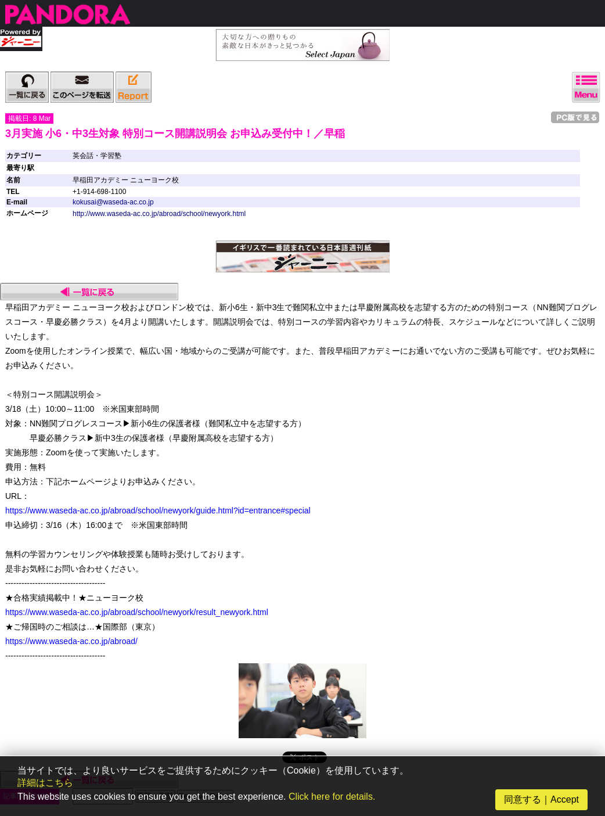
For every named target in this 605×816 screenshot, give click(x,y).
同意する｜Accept (541, 799)
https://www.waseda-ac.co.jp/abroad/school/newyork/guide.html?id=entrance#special (158, 510)
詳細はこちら (45, 783)
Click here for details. (332, 796)
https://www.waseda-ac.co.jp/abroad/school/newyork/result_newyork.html (136, 612)
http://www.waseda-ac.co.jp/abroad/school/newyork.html (159, 214)
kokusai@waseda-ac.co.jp (113, 202)
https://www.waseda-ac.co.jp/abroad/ (71, 641)
